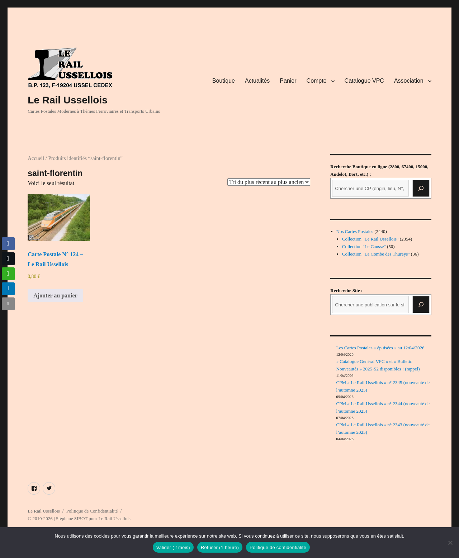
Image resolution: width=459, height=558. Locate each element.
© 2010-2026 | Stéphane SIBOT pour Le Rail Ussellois (79, 518)
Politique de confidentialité (278, 547)
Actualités (257, 81)
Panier (288, 81)
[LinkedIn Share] (8, 288)
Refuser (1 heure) (220, 547)
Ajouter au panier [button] (55, 295)
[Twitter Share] (8, 258)
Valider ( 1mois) (173, 547)
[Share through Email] (8, 303)
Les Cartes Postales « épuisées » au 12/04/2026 (380, 347)
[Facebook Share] (8, 243)
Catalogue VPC (364, 81)
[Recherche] (421, 188)
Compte (317, 81)
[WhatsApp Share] (8, 273)
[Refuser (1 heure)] (450, 542)
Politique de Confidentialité (92, 511)
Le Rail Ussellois (68, 100)
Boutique (223, 81)
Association (408, 81)
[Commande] (268, 182)
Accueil (36, 158)
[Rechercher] (421, 304)
